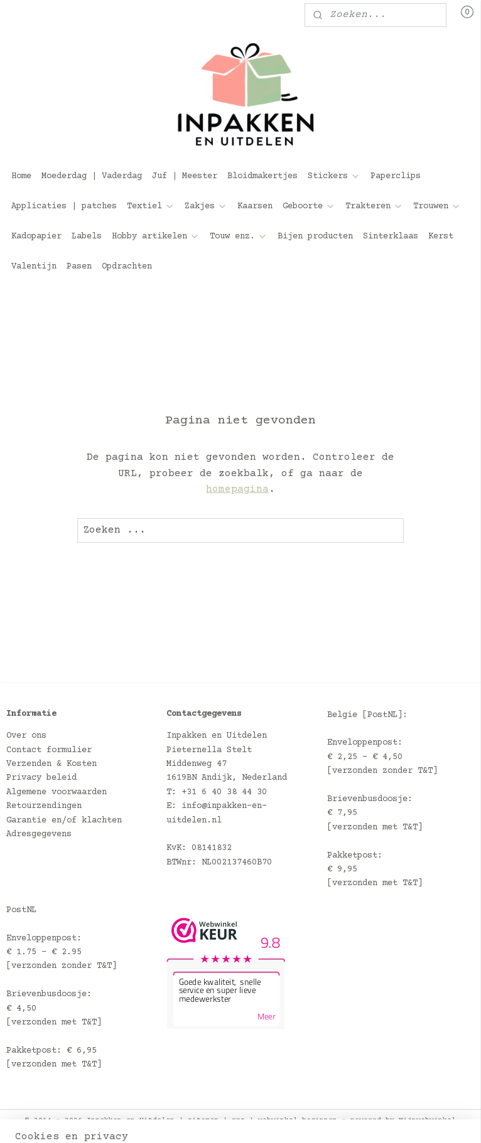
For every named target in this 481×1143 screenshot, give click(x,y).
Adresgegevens (39, 834)
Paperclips (395, 176)
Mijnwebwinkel (427, 1120)
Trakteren (374, 206)
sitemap (203, 1120)
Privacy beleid (41, 778)
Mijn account (52, 15)
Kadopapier (36, 236)
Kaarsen (255, 206)
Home (21, 176)
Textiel (151, 206)
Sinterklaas (390, 236)
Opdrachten (127, 267)
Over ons (26, 736)
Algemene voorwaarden (56, 792)
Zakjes (206, 206)
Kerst (440, 236)
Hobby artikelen (156, 236)
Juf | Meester (184, 176)
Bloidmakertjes (262, 176)
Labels (87, 236)
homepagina (237, 489)
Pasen (79, 267)
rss (238, 1120)
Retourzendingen (44, 806)
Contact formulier (49, 750)
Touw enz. (239, 236)
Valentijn (34, 267)
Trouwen (437, 206)
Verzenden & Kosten (51, 764)
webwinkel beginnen (297, 1120)
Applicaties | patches (64, 206)
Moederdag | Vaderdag (91, 176)
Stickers (334, 176)
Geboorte (309, 206)
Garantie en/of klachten (64, 821)
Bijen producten (315, 236)
